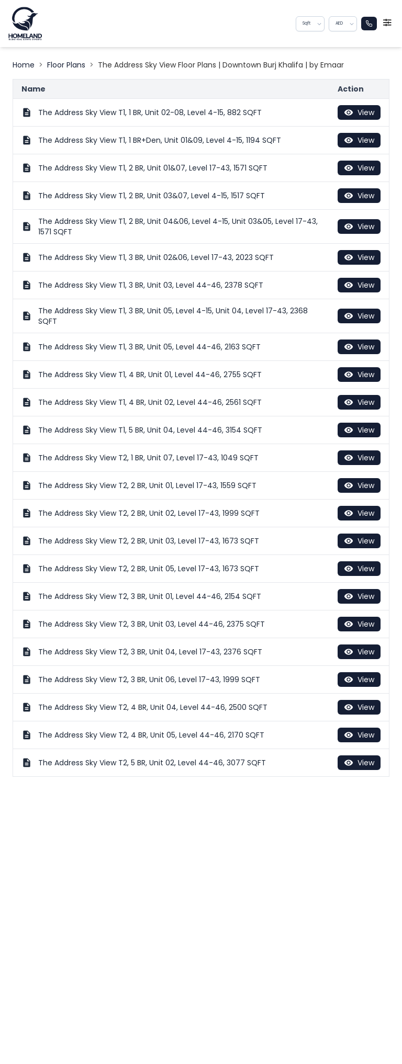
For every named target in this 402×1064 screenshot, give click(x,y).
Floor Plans (66, 65)
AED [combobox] (339, 23)
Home (24, 65)
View (359, 112)
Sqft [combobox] (306, 23)
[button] (320, 24)
